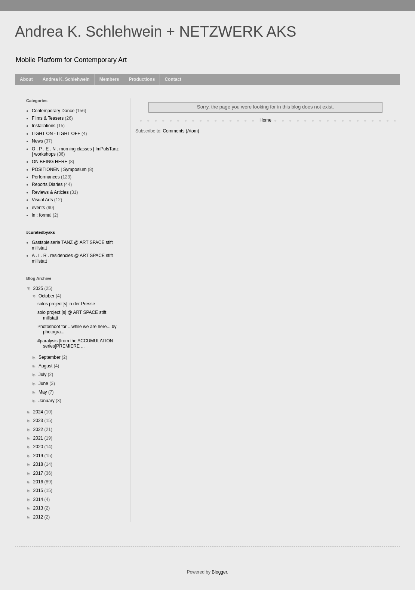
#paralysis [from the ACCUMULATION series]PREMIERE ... (75, 343)
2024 (38, 412)
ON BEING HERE (49, 161)
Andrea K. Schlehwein (66, 79)
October (47, 296)
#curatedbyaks (40, 232)
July (43, 374)
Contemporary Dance (53, 110)
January (47, 400)
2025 (38, 288)
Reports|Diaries (47, 184)
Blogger (219, 572)
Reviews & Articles (50, 192)
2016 (38, 481)
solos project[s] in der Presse (66, 303)
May (43, 392)
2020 (38, 446)
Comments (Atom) (181, 131)
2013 (38, 508)
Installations (43, 125)
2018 (38, 464)
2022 (38, 429)
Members (109, 79)
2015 (38, 490)
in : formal (42, 215)
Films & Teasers (48, 118)
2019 (38, 455)
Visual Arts (42, 199)
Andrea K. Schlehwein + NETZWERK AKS (155, 31)
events (38, 207)
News (37, 141)
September (50, 357)
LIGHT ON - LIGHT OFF (56, 133)
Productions (142, 79)
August (46, 366)
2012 (38, 517)
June (44, 383)
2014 (38, 499)
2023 (38, 420)
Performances (46, 177)
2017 (38, 473)
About (26, 79)
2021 (38, 438)
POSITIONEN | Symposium (59, 169)
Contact (173, 79)
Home (265, 120)
